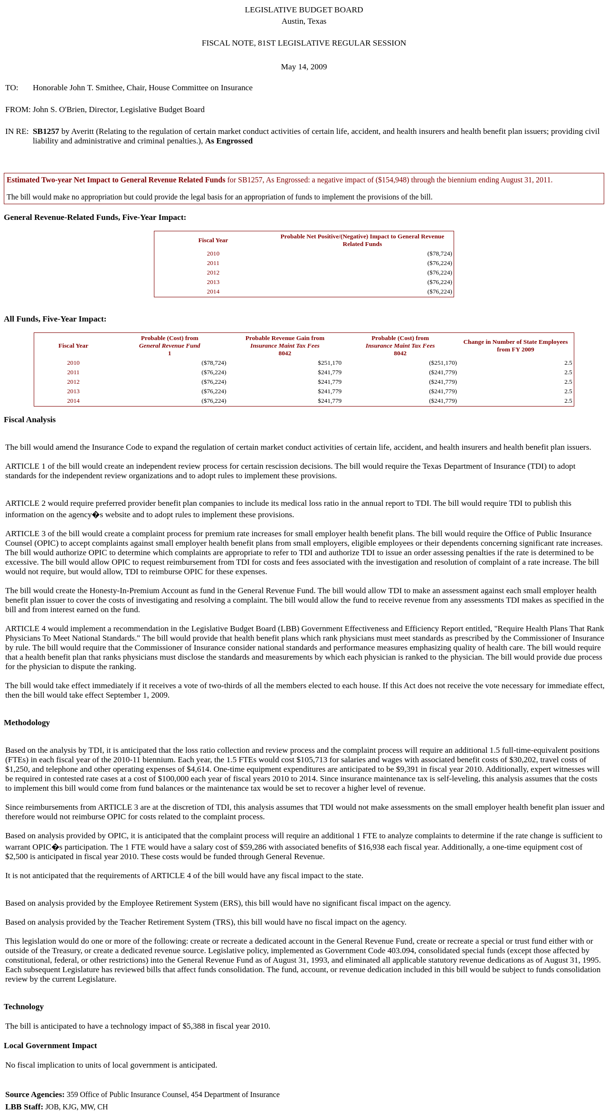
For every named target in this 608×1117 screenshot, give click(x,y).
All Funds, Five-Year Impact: (55, 318)
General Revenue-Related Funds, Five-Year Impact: (95, 217)
